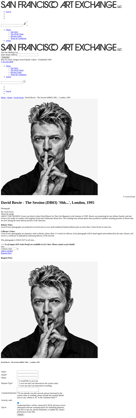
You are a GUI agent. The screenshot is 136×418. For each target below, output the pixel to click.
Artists (8, 41)
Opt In (3, 408)
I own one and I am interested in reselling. (35, 386)
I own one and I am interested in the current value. (38, 383)
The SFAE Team (17, 34)
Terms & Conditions (18, 38)
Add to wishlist (7, 251)
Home (3, 97)
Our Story (14, 32)
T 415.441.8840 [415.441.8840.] (7, 62)
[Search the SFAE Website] (11, 25)
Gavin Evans (19, 97)
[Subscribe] (5, 57)
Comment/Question (8, 393)
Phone (3, 378)
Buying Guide (16, 36)
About (8, 30)
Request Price (6, 253)
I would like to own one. (28, 381)
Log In (8, 12)
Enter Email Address (9, 55)
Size (2, 247)
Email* (4, 375)
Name (3, 372)
